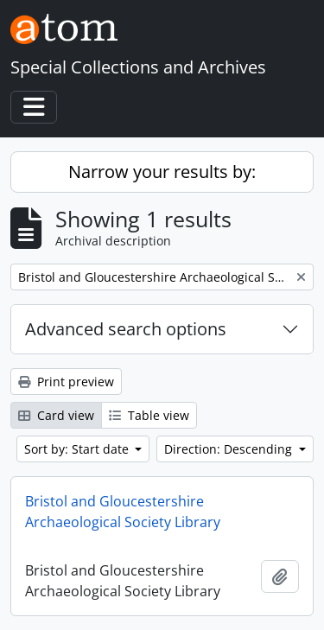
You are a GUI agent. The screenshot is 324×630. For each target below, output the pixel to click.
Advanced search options (125, 328)
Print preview (66, 381)
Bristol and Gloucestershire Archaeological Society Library (122, 511)
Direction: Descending (229, 449)
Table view (149, 415)
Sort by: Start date (78, 449)
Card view (56, 415)
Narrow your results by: (162, 171)
